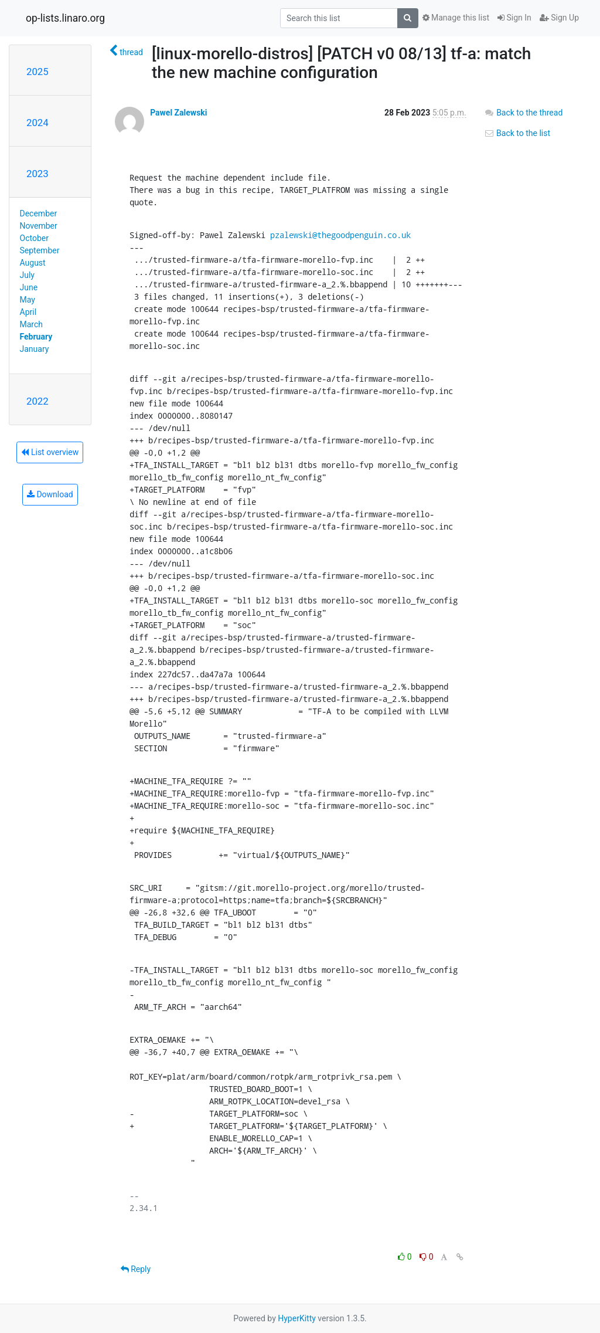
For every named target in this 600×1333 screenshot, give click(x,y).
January (34, 349)
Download (50, 494)
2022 (37, 401)
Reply (136, 1269)
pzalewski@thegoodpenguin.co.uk (340, 234)
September (40, 250)
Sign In (514, 17)
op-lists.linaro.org (65, 18)
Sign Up (559, 17)
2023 (37, 173)
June (29, 287)
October (34, 238)
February (36, 336)
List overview (50, 452)
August (33, 262)
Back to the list (517, 133)
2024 (37, 122)
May (27, 299)
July (27, 275)
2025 (37, 71)
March (31, 324)
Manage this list (455, 17)
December (38, 213)
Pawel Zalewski (178, 112)
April (28, 312)
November (38, 225)
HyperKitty (297, 1318)
